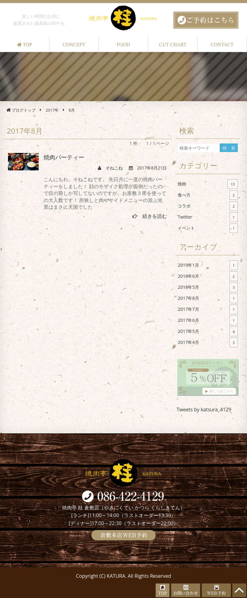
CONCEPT (74, 44)
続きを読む (150, 216)
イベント (208, 228)
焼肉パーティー (64, 157)
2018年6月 (208, 276)
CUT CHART (173, 44)
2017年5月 (208, 331)
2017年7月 (208, 309)
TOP (24, 44)
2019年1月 (208, 265)
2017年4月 (208, 342)
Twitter (208, 217)
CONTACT (222, 44)
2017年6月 (208, 320)
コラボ (208, 206)
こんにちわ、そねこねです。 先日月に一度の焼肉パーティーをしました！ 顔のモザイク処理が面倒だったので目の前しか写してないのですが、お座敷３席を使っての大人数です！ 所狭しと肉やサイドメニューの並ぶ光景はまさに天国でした (105, 193)
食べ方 (208, 195)
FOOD (123, 44)
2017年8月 (208, 298)
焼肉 (208, 184)
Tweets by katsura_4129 (204, 409)
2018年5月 (208, 287)
